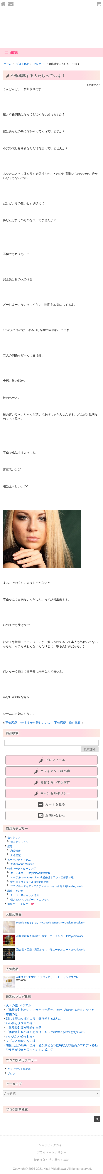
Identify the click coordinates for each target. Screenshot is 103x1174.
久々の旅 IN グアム (18, 1005)
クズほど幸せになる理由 (22, 1040)
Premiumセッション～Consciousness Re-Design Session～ (50, 922)
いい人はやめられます (21, 1036)
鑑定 (10, 846)
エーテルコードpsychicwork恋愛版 (30, 872)
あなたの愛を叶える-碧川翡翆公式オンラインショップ (51, 28)
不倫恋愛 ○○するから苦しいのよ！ (29, 722)
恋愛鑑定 (15, 850)
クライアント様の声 (19, 1069)
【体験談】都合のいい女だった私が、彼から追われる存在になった (50, 1009)
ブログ (11, 1073)
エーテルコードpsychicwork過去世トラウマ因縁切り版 (42, 877)
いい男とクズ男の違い (21, 1023)
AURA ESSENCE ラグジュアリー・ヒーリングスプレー (48, 977)
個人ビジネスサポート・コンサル (29, 899)
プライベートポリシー (51, 1152)
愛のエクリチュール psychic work (29, 881)
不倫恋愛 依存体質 (67, 722)
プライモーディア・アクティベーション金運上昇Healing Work (46, 886)
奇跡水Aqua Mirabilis (22, 864)
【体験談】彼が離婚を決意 (23, 1027)
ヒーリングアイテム (19, 859)
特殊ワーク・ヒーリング (21, 868)
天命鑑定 (15, 855)
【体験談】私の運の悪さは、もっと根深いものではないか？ (46, 1032)
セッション (13, 837)
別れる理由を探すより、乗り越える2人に (33, 1018)
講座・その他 (15, 890)
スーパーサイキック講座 (24, 895)
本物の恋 (12, 1014)
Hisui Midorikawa (54, 1168)
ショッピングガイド (51, 1145)
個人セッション (19, 841)
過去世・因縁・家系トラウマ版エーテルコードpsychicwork (50, 949)
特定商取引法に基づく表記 (51, 1159)
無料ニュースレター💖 (20, 904)
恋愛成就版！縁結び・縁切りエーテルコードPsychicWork (49, 936)
